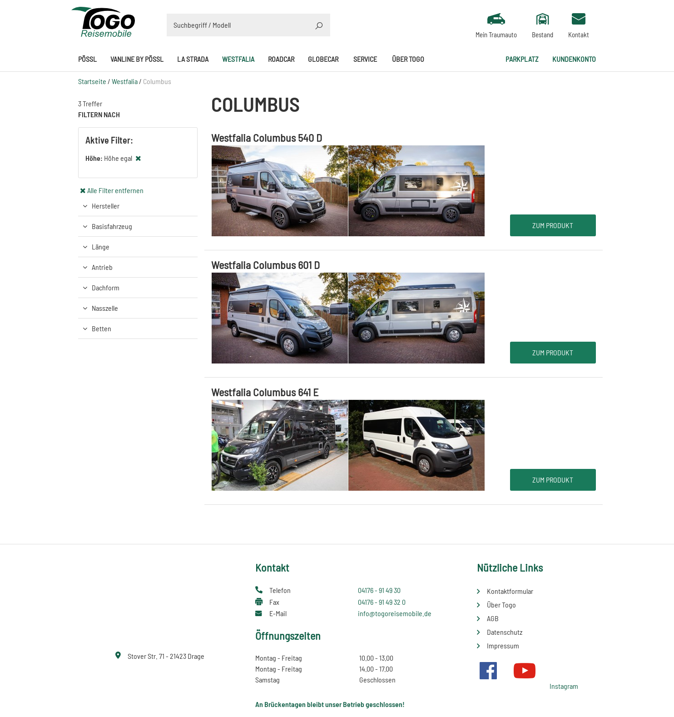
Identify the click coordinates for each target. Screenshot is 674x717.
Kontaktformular (510, 591)
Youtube (524, 670)
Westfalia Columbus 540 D (266, 137)
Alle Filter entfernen (115, 190)
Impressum (503, 645)
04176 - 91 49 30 (379, 590)
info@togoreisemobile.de (394, 613)
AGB (493, 618)
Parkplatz (522, 59)
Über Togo (408, 59)
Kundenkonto (574, 59)
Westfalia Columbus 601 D (265, 264)
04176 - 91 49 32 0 (382, 602)
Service (365, 59)
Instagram (564, 686)
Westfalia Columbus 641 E (264, 391)
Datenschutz (504, 631)
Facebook (488, 670)
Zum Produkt (552, 225)
